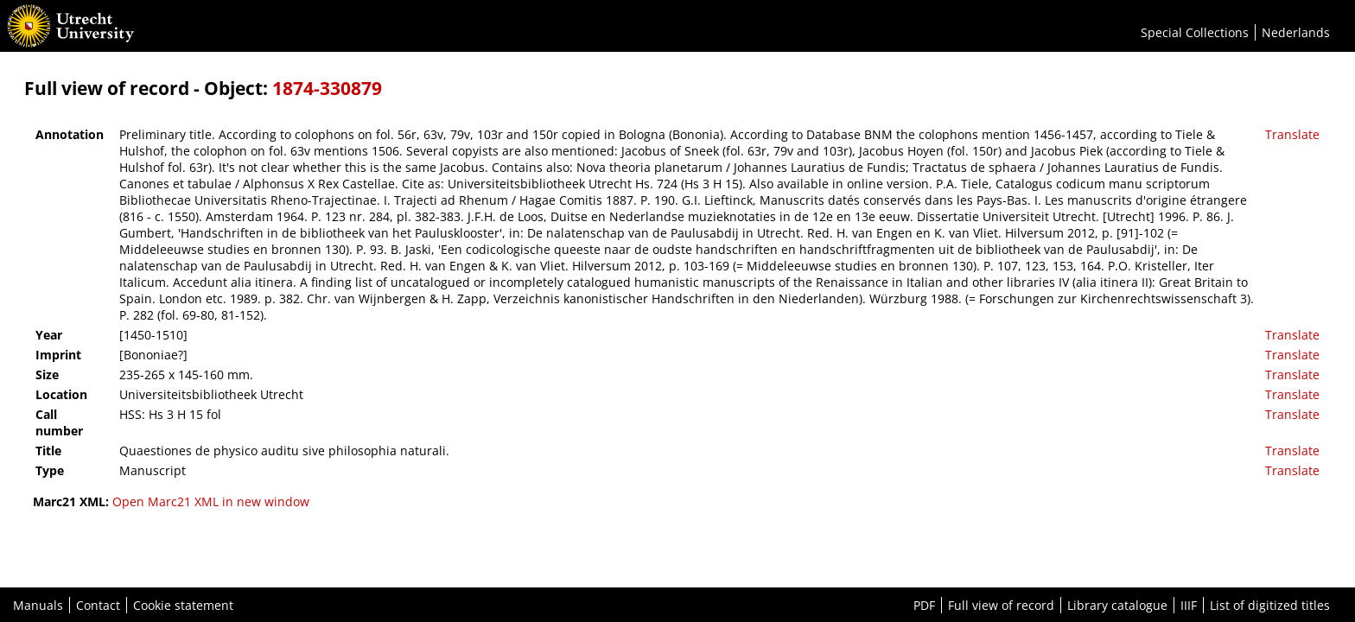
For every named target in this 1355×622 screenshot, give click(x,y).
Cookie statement (183, 605)
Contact (98, 605)
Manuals (38, 605)
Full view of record (1001, 605)
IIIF (1188, 605)
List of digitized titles (1270, 605)
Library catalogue (1117, 605)
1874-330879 (327, 88)
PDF (924, 605)
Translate (1292, 134)
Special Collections (1195, 32)
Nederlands (1296, 32)
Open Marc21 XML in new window (210, 501)
